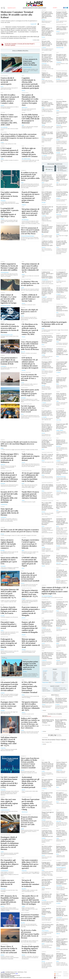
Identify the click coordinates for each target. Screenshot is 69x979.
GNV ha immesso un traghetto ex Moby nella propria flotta (62, 28)
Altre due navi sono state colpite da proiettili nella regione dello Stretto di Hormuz (9, 803)
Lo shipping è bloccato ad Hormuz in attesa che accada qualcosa (30, 283)
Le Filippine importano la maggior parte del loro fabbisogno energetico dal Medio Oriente (19, 449)
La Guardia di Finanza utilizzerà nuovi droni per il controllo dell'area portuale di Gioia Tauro (61, 414)
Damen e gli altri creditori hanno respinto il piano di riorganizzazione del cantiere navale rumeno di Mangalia (30, 627)
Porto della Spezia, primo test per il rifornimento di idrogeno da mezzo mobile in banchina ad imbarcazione (47, 397)
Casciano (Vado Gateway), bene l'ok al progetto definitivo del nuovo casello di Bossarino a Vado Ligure (47, 291)
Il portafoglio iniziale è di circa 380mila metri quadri (52, 597)
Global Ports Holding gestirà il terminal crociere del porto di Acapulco (62, 194)
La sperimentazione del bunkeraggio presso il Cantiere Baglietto (46, 405)
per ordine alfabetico (62, 168)
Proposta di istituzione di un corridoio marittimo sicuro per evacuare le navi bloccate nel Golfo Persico (29, 821)
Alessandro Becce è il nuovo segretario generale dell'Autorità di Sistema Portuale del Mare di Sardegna (31, 900)
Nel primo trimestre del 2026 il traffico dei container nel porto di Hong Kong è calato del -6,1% (61, 120)
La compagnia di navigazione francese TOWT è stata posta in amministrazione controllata (62, 274)
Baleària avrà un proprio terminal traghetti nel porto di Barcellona (61, 442)
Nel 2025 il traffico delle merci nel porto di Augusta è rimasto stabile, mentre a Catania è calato (10, 99)
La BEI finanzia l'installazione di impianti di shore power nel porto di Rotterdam (61, 623)
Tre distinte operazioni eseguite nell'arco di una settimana (61, 433)
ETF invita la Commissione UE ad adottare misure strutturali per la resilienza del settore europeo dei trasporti (30, 363)
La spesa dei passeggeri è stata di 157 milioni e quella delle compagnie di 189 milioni (18, 535)
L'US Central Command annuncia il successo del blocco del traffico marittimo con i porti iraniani (9, 152)
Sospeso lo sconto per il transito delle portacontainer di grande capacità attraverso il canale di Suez (62, 228)
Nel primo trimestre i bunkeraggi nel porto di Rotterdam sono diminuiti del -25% (62, 43)
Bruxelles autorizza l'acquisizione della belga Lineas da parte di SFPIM (62, 75)
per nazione (60, 169)
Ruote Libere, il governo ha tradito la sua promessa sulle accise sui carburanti (9, 949)
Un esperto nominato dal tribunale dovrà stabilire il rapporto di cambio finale (61, 142)
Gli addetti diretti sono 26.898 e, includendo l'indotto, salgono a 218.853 (47, 550)
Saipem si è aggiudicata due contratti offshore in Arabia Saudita (47, 75)
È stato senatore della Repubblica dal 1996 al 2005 (61, 646)
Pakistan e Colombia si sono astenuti (29, 353)
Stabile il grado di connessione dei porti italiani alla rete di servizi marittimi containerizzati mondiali (30, 577)
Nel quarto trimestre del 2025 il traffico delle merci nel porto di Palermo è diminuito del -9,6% (31, 706)
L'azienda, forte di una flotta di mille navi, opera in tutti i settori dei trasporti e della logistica (9, 221)
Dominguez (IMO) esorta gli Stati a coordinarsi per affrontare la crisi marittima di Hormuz (47, 364)
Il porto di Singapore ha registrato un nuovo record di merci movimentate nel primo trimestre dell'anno (30, 197)
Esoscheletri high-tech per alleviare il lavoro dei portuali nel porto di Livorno (47, 639)
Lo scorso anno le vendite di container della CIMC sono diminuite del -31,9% (62, 487)
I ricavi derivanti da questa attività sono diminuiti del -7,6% (61, 217)
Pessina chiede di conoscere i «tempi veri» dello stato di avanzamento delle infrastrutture (10, 652)
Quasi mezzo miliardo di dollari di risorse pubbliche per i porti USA (9, 561)
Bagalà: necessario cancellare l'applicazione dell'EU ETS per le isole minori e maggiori (29, 909)
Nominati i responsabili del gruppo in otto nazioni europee (61, 404)
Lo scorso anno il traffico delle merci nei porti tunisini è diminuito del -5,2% (47, 413)
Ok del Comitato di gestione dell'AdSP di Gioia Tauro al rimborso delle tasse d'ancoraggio (62, 558)
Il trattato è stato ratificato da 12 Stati (8, 143)
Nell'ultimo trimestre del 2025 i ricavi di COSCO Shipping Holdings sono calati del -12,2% (9, 741)
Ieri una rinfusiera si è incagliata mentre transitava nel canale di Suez (47, 351)
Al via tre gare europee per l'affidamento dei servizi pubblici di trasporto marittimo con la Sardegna (30, 477)
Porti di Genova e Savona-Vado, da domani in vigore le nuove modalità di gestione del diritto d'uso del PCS (47, 427)
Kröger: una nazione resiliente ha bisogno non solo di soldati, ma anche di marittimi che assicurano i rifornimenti (9, 695)
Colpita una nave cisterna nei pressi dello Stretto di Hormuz (8, 883)
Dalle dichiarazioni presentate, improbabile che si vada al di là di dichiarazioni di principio (10, 854)
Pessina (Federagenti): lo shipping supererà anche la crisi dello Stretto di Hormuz (30, 949)
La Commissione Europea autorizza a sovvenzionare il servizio (62, 548)
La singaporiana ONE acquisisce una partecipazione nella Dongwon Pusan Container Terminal (48, 623)
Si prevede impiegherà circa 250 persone (9, 617)
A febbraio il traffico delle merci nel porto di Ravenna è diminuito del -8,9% (47, 243)
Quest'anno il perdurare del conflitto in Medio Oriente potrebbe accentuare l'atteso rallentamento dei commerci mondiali (30, 763)
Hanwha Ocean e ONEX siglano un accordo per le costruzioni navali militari (46, 604)
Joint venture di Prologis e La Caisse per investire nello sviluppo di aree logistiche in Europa (8, 299)
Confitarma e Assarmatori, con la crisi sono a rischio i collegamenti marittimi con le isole (62, 351)
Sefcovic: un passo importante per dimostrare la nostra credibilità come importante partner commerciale (30, 675)
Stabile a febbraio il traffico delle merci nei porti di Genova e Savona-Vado (30, 298)
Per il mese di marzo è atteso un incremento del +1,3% (47, 250)
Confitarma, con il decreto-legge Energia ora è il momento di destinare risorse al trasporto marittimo (47, 443)
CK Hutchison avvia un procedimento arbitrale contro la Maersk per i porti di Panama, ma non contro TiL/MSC (30, 329)
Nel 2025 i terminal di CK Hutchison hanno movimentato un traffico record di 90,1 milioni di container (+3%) (9, 782)
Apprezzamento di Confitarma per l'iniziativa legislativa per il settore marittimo (47, 521)
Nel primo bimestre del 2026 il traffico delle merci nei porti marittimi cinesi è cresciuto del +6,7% (10, 594)
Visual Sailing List (49, 167)
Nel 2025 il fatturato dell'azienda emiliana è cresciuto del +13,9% (46, 388)
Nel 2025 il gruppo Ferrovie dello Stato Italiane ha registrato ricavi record (29, 409)
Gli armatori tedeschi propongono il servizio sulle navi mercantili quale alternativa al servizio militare (9, 686)
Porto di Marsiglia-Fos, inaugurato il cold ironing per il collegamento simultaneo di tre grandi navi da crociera (47, 196)
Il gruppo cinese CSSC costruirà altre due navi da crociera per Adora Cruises (9, 705)
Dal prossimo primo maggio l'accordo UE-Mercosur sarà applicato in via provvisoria (30, 665)
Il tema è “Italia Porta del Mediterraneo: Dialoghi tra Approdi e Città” (61, 386)
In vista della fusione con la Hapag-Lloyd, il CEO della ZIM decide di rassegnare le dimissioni (30, 119)
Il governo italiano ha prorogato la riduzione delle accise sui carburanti (54, 324)
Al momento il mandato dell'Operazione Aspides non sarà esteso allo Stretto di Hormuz (30, 917)
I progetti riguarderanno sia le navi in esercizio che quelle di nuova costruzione (47, 282)
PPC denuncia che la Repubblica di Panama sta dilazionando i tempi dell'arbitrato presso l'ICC (9, 900)
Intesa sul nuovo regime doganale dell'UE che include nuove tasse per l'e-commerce (8, 544)
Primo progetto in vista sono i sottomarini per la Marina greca (47, 612)
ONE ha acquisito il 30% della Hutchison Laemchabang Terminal (62, 456)
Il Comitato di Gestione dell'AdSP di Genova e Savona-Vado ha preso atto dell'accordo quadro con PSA (62, 573)
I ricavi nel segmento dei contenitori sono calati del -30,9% (61, 493)
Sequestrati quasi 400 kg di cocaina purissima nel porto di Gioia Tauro (62, 426)
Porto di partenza (61, 166)
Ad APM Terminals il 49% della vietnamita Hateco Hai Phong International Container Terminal (47, 655)
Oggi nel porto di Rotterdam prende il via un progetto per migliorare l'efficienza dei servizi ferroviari (9, 477)
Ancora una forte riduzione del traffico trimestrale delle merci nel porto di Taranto (47, 120)
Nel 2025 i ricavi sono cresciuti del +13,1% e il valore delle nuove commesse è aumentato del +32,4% (9, 633)
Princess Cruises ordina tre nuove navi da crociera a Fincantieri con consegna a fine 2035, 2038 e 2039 (9, 120)
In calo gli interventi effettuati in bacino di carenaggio (60, 315)
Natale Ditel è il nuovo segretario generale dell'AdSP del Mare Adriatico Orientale (30, 495)
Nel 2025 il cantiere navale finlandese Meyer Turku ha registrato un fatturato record (62, 177)
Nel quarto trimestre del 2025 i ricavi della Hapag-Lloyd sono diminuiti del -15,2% (30, 593)
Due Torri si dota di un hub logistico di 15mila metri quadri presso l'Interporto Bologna (47, 380)
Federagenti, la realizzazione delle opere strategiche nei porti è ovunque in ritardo (9, 643)
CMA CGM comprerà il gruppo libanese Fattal (61, 149)
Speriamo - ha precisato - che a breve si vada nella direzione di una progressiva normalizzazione (30, 957)
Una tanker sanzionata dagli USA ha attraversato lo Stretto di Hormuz (9, 195)
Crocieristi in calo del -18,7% (28, 714)
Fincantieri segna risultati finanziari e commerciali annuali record (9, 625)
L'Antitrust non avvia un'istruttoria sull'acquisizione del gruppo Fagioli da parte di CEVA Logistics (62, 605)
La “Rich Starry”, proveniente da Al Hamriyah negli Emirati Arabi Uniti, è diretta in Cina (10, 203)
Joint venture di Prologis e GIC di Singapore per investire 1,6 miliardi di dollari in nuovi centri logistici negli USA (55, 590)
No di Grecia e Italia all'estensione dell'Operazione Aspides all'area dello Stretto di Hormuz (30, 934)
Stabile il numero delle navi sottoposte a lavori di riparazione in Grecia (62, 308)
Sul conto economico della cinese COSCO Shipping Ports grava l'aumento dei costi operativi (30, 864)
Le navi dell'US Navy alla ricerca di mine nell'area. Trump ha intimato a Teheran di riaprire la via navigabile (9, 275)
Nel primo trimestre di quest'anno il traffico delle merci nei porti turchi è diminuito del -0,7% (30, 268)
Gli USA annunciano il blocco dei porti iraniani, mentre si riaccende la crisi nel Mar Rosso (30, 231)
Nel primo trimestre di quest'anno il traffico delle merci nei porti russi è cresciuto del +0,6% (30, 213)
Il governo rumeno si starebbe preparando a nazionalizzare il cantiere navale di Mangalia (30, 611)
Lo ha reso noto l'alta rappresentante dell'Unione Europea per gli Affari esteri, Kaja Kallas (29, 925)
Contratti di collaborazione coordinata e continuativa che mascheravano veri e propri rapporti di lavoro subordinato (61, 251)
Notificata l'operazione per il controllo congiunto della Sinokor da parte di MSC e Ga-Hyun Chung (30, 804)
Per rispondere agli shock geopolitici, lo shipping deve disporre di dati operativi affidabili (9, 864)
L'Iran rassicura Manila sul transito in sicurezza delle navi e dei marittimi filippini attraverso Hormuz (19, 444)
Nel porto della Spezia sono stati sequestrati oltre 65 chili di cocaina (47, 43)
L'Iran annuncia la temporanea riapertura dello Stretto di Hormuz (30, 62)
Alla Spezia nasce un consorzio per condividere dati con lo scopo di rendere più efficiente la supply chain (47, 210)
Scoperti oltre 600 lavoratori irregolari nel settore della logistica (61, 243)
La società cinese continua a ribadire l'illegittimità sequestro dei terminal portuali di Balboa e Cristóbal (9, 909)
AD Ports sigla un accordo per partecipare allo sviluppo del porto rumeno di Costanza (29, 152)
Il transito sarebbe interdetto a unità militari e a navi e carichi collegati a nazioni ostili (30, 70)
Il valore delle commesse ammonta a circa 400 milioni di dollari (47, 82)
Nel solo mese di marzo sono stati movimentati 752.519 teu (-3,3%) (47, 158)
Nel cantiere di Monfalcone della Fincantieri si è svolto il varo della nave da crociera (30, 100)
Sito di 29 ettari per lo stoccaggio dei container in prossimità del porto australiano (8, 467)
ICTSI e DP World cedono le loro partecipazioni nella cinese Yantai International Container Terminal (29, 687)
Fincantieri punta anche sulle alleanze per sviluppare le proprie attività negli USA (30, 392)
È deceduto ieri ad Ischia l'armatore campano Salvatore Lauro (61, 639)
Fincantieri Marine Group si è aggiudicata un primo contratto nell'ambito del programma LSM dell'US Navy (62, 105)
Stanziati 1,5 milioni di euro (62, 564)
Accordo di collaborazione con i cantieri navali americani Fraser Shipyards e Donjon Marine (30, 400)
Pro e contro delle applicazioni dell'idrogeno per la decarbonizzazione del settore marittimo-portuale (47, 506)
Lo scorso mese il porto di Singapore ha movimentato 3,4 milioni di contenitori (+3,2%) (62, 471)
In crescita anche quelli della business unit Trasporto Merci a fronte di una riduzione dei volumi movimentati (30, 417)
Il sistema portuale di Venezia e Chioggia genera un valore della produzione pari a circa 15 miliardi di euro (47, 541)
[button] (67, 7)
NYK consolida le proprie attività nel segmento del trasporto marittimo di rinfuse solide (61, 396)
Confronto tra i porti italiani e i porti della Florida (47, 133)
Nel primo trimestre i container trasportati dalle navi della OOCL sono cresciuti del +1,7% (62, 209)
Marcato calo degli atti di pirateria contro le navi (29, 311)
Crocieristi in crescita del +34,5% (28, 304)
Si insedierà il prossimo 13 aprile (28, 501)
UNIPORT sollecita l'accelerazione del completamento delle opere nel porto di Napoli (30, 562)
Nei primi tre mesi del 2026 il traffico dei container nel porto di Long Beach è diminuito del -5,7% (62, 57)
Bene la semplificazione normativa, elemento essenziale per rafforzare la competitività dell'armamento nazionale (47, 530)
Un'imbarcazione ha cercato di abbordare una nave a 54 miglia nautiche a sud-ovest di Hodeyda (30, 238)
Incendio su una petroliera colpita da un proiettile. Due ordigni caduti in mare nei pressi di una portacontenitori (9, 520)
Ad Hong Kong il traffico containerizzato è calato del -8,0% (62, 479)
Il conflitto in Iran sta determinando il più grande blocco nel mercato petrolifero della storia (30, 176)
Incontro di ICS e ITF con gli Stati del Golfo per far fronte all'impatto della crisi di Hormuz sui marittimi (9, 497)
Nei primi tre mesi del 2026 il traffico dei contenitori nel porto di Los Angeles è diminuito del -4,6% (48, 150)
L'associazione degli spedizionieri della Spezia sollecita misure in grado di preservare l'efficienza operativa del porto (62, 366)
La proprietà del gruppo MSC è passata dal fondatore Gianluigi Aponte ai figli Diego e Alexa (9, 212)
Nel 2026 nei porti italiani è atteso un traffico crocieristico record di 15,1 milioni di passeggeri (48, 177)
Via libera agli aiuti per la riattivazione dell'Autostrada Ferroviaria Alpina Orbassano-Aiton (61, 541)
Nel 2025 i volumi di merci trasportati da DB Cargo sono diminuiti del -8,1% (47, 456)
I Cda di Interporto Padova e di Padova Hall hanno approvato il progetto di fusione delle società (62, 134)
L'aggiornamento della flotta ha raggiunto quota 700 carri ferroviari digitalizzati (47, 110)
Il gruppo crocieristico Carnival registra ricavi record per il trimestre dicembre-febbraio (30, 544)
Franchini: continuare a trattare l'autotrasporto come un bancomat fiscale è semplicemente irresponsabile (10, 957)
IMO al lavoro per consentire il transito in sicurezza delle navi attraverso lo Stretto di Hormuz (10, 328)
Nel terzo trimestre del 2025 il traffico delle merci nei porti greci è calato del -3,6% (61, 505)
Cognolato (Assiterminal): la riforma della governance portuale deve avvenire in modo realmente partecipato (30, 83)
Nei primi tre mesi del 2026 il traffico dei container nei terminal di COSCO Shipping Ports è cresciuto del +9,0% (47, 58)
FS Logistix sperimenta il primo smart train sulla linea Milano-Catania (47, 103)
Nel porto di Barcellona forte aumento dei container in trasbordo (30, 883)
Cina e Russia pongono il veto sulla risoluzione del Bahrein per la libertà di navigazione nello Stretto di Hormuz (30, 345)
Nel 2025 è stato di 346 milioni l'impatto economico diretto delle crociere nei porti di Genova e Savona (20, 531)
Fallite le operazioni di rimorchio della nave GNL (61, 338)
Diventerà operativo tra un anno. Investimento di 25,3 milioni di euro (61, 449)
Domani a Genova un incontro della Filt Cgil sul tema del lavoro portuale (47, 471)
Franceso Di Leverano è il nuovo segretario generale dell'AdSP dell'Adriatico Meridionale (47, 228)
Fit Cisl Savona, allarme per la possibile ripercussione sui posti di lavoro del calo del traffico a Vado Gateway (46, 560)
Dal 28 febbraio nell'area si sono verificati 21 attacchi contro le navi (47, 372)
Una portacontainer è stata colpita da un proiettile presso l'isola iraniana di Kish (9, 361)
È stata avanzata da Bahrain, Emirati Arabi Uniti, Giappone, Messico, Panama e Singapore (30, 831)
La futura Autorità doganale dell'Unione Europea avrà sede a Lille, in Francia (9, 610)
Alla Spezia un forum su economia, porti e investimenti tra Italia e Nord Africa (62, 290)
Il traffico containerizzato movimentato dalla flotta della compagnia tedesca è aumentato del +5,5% (30, 601)
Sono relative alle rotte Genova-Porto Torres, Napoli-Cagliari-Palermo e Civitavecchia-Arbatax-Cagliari (29, 486)
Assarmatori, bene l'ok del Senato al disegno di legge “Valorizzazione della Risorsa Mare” (62, 521)
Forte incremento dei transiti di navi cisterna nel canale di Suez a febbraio (29, 377)
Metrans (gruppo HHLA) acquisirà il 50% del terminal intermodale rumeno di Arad (31, 643)
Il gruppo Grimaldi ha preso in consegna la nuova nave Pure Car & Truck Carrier (62, 14)
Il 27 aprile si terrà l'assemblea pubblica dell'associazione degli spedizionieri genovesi (47, 14)
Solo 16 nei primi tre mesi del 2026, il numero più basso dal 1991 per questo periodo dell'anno (29, 318)
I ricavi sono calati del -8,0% (47, 462)
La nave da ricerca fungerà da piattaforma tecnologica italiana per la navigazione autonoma (47, 339)
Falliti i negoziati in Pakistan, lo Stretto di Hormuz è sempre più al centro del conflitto (9, 267)
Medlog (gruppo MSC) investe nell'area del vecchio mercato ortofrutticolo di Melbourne (9, 458)
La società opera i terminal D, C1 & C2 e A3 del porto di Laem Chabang (61, 463)
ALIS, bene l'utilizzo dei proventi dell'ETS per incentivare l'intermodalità (47, 487)
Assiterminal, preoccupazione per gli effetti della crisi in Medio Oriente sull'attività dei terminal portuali (30, 782)
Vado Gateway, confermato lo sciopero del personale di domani (30, 457)
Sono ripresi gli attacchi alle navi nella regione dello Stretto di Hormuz (9, 512)
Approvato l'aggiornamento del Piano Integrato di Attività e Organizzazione (62, 582)
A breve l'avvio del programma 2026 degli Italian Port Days (61, 380)
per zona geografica (62, 170)
